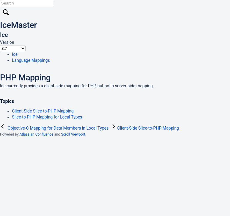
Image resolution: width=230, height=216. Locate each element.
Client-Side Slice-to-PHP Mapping (43, 111)
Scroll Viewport (73, 134)
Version (7, 42)
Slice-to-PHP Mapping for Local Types (47, 117)
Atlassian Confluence (36, 134)
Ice (15, 54)
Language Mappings (31, 60)
